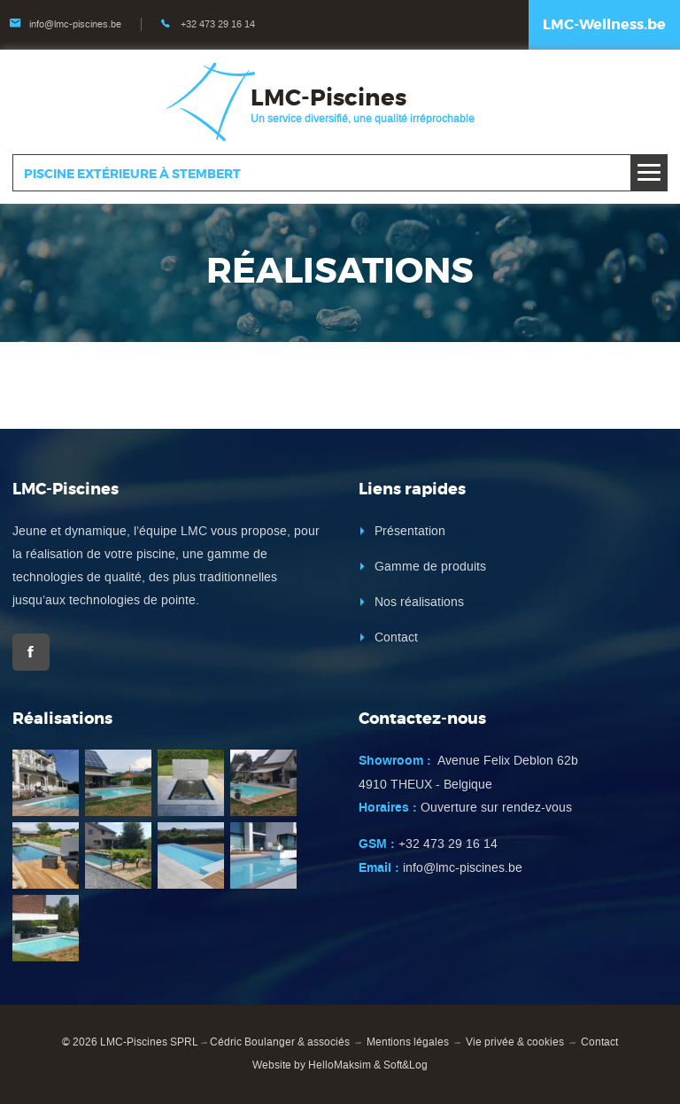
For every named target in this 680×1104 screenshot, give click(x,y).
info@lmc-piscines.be (75, 24)
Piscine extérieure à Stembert (132, 174)
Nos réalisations (419, 602)
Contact (396, 637)
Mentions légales (408, 1042)
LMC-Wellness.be (604, 24)
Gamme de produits (430, 566)
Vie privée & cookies (515, 1042)
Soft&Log (405, 1065)
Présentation (410, 531)
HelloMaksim (339, 1065)
